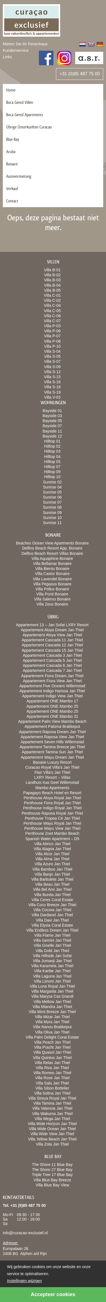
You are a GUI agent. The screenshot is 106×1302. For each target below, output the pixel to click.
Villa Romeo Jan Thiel (52, 1072)
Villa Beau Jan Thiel (52, 884)
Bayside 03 (52, 415)
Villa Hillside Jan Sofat (52, 955)
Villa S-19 (52, 392)
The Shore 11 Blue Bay (52, 1164)
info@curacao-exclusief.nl (25, 1233)
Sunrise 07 (52, 502)
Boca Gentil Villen (19, 102)
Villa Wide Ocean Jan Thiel (52, 1128)
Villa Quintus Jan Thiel (52, 1057)
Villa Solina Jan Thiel (52, 1093)
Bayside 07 (52, 426)
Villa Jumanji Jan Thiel (52, 961)
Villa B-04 (52, 285)
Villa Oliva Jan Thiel (52, 1032)
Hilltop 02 (52, 446)
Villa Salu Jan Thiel (52, 1083)
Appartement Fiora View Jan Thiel (52, 681)
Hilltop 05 (52, 461)
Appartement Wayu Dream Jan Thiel (52, 757)
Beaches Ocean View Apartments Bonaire (52, 543)
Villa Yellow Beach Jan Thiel (52, 1139)
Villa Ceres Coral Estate (52, 899)
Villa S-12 (52, 372)
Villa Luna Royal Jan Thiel (52, 986)
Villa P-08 (52, 341)
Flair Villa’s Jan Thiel (52, 772)
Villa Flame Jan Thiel (52, 935)
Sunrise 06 (52, 497)
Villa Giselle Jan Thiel (52, 945)
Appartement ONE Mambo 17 (52, 701)
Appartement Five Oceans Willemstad (52, 686)
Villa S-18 (52, 387)
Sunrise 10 (52, 517)
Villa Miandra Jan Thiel (52, 1006)
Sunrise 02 (52, 482)
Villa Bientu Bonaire (52, 568)
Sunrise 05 (52, 492)
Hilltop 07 (52, 466)
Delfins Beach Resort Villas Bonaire (52, 553)
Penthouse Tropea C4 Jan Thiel (52, 818)
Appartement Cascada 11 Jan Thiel (52, 640)
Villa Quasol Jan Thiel (52, 1052)
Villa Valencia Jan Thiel (52, 1108)
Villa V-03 (52, 397)
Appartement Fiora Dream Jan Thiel (52, 676)
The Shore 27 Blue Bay (52, 1169)
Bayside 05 (52, 421)
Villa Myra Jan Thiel (52, 1022)
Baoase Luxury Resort (52, 762)
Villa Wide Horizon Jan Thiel (52, 1123)
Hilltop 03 (52, 451)
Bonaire (12, 164)
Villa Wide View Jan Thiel (52, 1134)
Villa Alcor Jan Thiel (52, 854)
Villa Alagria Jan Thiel (52, 849)
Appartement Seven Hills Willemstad (52, 742)
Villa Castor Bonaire (52, 573)
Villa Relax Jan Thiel (52, 1062)
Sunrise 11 (52, 522)
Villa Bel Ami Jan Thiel (52, 889)
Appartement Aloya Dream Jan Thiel (52, 630)
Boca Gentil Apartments (24, 114)
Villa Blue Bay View (52, 1185)
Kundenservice (16, 50)
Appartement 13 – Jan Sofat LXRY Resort (52, 625)
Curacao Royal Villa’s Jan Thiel (52, 767)
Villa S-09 (52, 366)
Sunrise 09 (52, 512)
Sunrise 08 (52, 507)
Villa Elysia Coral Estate (52, 925)
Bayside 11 (52, 431)
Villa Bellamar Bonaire (52, 563)
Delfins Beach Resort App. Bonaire (52, 548)
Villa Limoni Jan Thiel (52, 981)
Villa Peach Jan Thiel (52, 1042)
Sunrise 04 (52, 487)
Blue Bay (12, 139)
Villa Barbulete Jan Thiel (52, 879)
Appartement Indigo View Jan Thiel (52, 696)
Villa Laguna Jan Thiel (52, 976)
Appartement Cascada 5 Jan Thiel (52, 660)
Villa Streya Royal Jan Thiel (52, 1098)
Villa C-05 (52, 310)
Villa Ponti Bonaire (52, 594)
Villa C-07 (52, 321)
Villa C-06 (52, 316)
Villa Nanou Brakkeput (52, 1027)
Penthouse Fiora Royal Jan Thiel (52, 803)
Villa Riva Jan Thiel (52, 1067)
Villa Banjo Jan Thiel (52, 874)
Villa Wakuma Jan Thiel (52, 1113)
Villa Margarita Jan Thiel (52, 991)
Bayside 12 (52, 436)
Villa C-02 (52, 300)
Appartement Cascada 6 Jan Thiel (52, 665)
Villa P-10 (52, 346)
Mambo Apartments (52, 788)
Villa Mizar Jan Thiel (52, 1017)
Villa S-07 (52, 361)
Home (10, 90)
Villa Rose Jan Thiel (52, 1078)
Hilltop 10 (52, 476)
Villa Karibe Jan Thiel (52, 971)
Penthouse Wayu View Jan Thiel (52, 828)
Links (7, 57)
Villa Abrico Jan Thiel (52, 843)
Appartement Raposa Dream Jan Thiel (52, 732)
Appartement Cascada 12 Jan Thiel (52, 645)
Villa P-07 (52, 336)
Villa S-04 (52, 351)
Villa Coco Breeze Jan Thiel (52, 905)
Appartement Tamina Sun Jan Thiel (52, 752)
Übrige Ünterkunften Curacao (29, 127)
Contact (12, 201)
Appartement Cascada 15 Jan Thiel (52, 650)
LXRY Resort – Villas (52, 777)
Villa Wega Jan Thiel (52, 1118)
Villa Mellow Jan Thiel (52, 1001)
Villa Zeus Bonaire (52, 604)
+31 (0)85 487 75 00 (79, 73)
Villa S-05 (52, 356)
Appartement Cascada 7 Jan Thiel (52, 670)
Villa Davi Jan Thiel (52, 920)
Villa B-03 (52, 280)
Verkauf (12, 188)
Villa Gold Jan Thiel (52, 950)
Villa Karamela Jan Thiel (52, 966)
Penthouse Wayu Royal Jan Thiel (52, 823)
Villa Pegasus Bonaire (52, 584)
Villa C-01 (52, 295)
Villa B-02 (52, 275)
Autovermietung (18, 176)
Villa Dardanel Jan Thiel (52, 915)
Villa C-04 (52, 305)
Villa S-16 (52, 382)
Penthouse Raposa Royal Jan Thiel (52, 813)
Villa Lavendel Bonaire (52, 579)
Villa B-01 (52, 270)
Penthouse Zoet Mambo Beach (52, 833)
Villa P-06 (52, 331)
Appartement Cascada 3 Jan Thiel (52, 655)
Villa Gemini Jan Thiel (52, 940)
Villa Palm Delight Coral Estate (52, 1037)
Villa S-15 (52, 377)
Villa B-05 (52, 290)
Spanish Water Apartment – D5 (52, 838)
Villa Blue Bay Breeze (52, 1180)
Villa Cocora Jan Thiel (52, 910)
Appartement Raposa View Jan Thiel (52, 737)
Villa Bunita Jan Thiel (52, 894)
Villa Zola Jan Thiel (52, 1144)
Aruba (10, 151)
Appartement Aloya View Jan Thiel (52, 635)
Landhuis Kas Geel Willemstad (52, 782)
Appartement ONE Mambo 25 (52, 706)
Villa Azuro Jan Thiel (52, 864)
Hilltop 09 (52, 471)
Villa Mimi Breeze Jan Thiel (52, 1011)
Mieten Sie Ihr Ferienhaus (25, 44)
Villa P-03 (52, 326)
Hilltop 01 (52, 441)
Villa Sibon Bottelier (52, 1088)
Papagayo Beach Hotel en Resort (52, 793)
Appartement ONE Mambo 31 (52, 716)
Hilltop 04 (52, 456)
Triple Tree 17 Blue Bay (52, 1174)
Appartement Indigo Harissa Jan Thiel (52, 691)
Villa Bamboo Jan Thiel (52, 869)
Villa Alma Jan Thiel (52, 859)
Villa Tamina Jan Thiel (52, 1103)
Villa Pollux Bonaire (52, 589)
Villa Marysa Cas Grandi (52, 996)
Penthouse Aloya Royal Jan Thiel (52, 798)
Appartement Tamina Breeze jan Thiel (52, 747)
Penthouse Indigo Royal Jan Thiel (52, 808)
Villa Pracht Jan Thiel (52, 1047)
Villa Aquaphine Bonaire (52, 558)
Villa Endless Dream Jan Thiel (52, 930)
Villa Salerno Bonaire (52, 599)
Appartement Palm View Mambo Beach (52, 721)
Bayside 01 (52, 410)
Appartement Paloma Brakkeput (52, 726)
